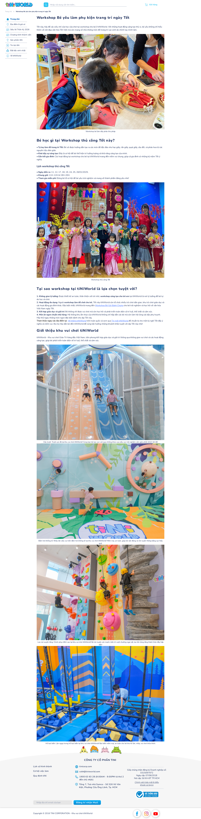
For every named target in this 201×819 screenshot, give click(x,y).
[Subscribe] (87, 802)
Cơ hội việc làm (41, 771)
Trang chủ (8, 11)
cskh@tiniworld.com (89, 771)
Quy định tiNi (40, 775)
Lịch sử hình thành (42, 766)
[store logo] (19, 4)
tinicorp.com (85, 766)
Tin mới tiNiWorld (120, 320)
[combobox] (88, 5)
